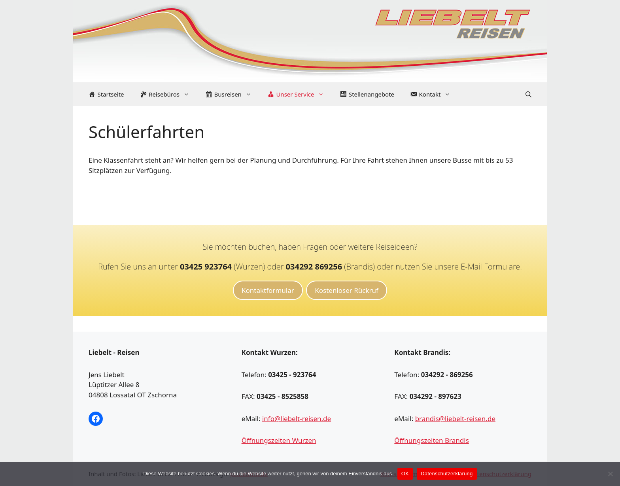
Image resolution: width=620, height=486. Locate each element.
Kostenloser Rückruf (346, 290)
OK (405, 474)
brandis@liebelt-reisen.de (455, 418)
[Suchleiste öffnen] (528, 94)
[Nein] (610, 474)
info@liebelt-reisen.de (296, 418)
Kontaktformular (268, 290)
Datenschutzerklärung (447, 474)
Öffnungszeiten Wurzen (279, 440)
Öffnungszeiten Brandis (431, 440)
